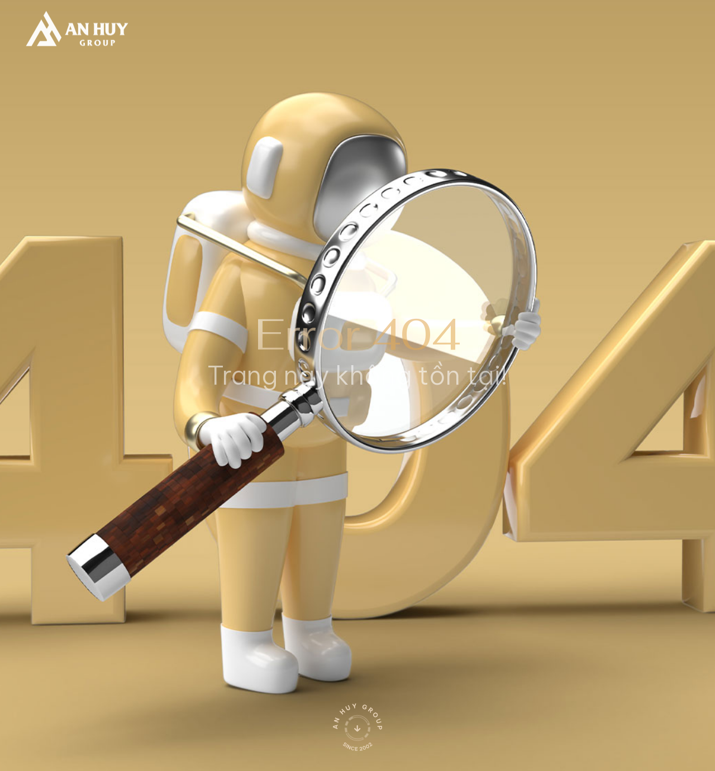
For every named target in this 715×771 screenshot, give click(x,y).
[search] (515, 25)
